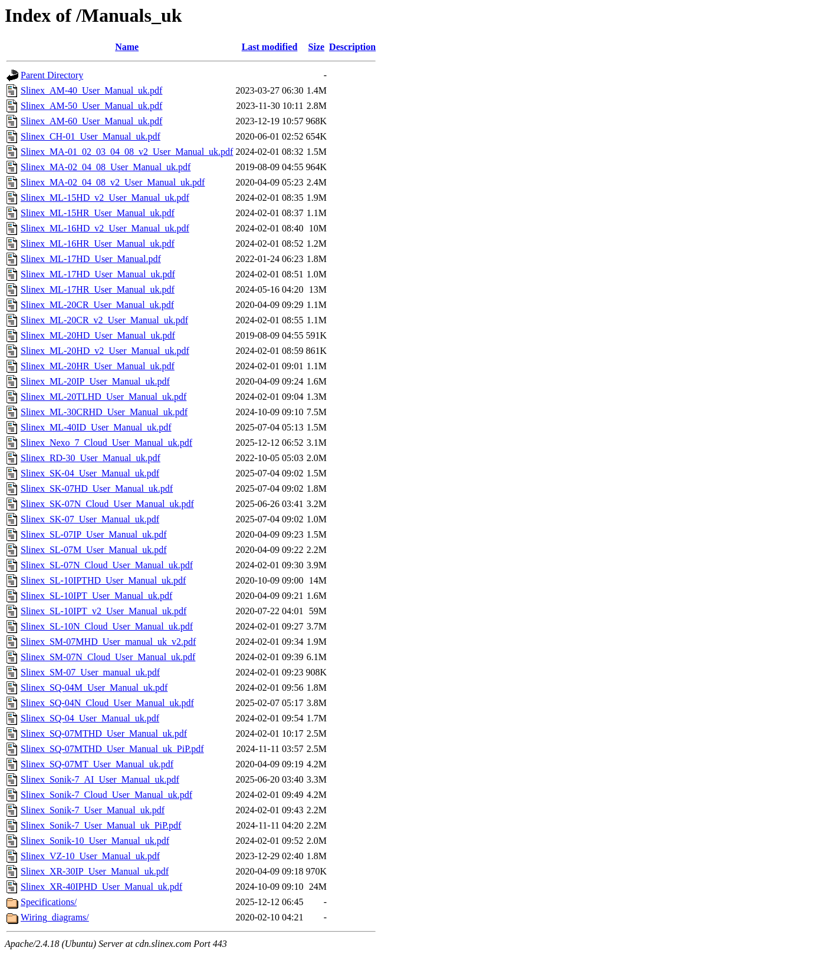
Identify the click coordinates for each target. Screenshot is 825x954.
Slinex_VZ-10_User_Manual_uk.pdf (90, 856)
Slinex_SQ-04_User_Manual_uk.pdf (90, 718)
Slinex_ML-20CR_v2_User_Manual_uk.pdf (104, 320)
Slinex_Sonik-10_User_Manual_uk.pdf (95, 841)
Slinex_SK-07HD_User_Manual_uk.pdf (97, 488)
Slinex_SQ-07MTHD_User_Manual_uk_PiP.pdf (112, 749)
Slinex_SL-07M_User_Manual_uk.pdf (94, 550)
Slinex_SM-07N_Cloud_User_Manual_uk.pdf (108, 657)
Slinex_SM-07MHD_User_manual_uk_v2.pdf (108, 642)
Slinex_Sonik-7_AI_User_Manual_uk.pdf (100, 779)
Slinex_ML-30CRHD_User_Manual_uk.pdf (104, 412)
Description (352, 47)
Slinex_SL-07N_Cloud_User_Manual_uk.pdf (107, 565)
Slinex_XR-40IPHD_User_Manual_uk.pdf (101, 887)
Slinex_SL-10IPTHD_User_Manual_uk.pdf (103, 580)
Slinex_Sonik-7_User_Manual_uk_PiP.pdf (101, 825)
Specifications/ (49, 902)
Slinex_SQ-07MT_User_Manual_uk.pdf (97, 764)
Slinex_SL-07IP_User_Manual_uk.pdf (94, 534)
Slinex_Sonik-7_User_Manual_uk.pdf (93, 810)
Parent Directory (52, 75)
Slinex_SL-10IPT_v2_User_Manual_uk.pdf (103, 611)
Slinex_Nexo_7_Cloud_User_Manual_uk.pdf (106, 443)
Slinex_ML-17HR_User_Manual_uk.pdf (98, 289)
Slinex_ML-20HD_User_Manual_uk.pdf (98, 335)
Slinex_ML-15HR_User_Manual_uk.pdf (98, 213)
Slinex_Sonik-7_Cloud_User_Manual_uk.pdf (106, 795)
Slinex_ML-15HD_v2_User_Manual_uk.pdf (105, 198)
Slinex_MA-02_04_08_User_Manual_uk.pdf (105, 167)
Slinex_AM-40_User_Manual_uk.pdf (91, 90)
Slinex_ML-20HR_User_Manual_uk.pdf (98, 366)
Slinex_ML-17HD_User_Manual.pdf (91, 259)
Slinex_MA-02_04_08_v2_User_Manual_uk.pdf (113, 182)
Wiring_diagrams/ (55, 917)
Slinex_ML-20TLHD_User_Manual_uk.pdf (103, 397)
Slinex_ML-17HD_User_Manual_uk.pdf (98, 274)
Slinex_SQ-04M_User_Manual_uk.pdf (94, 688)
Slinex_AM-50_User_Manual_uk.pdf (91, 106)
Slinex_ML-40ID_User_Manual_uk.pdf (96, 427)
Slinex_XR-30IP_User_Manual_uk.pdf (95, 871)
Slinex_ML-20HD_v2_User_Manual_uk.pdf (105, 351)
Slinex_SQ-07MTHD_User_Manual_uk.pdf (104, 733)
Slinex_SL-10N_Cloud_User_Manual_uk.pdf (107, 626)
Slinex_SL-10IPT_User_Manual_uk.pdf (96, 596)
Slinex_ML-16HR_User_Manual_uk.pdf (98, 243)
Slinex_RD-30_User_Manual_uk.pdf (90, 458)
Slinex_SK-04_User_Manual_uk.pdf (90, 473)
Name (127, 47)
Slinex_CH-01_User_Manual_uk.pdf (90, 136)
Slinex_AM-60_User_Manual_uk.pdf (91, 121)
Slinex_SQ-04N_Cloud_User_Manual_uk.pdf (107, 703)
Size (316, 47)
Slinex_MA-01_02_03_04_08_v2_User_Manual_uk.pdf (127, 152)
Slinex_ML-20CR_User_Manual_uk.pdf (97, 305)
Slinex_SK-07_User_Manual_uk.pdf (90, 519)
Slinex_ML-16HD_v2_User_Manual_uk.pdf (105, 228)
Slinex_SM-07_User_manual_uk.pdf (90, 672)
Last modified (270, 47)
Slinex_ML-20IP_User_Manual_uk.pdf (95, 381)
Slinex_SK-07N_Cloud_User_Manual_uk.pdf (107, 504)
